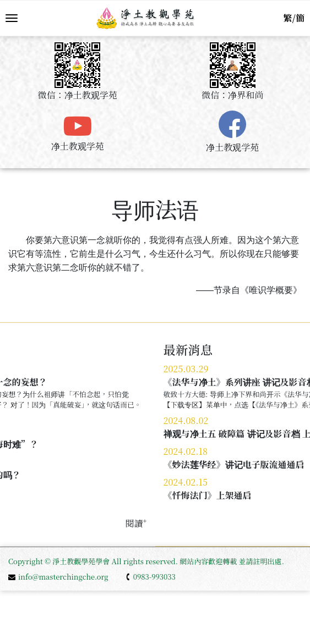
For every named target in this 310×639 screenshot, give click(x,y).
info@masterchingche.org (58, 576)
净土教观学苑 (77, 146)
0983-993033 (150, 576)
